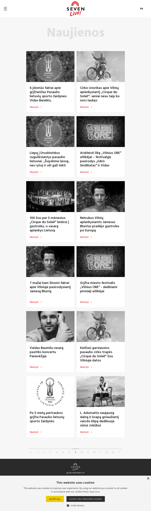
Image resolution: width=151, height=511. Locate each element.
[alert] (75, 493)
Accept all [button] (55, 499)
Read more (95, 491)
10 (94, 452)
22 (113, 452)
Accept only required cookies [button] (85, 499)
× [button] (148, 478)
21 (107, 452)
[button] (75, 505)
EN (141, 8)
